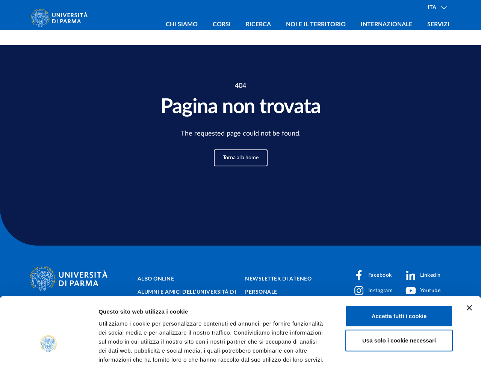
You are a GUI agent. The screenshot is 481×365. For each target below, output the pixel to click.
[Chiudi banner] (469, 259)
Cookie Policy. (118, 320)
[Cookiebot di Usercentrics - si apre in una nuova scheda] (49, 350)
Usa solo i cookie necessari (399, 292)
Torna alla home (241, 157)
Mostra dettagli (395, 350)
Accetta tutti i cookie (399, 267)
